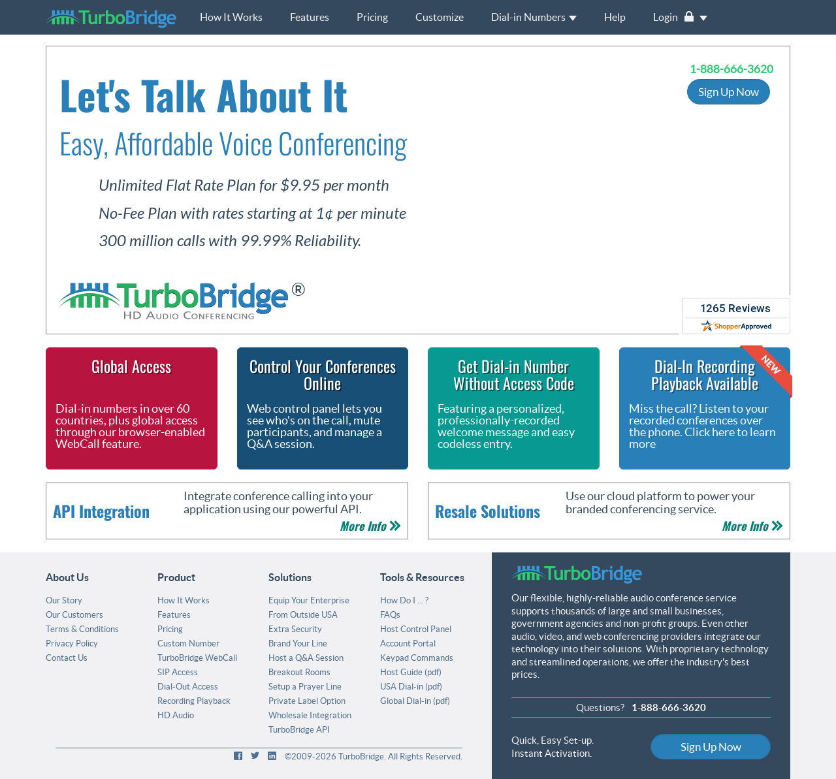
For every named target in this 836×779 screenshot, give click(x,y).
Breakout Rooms (299, 672)
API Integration (101, 510)
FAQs (390, 615)
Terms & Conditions (82, 629)
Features (309, 17)
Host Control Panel (415, 629)
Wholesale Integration (309, 715)
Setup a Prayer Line (305, 687)
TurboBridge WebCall (197, 658)
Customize (439, 17)
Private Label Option (307, 701)
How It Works (231, 17)
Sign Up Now (728, 92)
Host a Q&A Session (306, 658)
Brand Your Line (297, 643)
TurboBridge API (299, 730)
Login (680, 17)
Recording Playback (194, 701)
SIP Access (177, 672)
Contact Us (67, 658)
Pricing (372, 17)
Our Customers (74, 615)
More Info (370, 525)
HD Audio (175, 715)
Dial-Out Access (187, 687)
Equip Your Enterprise (308, 600)
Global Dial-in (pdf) (415, 701)
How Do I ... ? (404, 600)
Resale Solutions (487, 510)
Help (615, 17)
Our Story (64, 600)
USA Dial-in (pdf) (411, 687)
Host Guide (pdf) (411, 672)
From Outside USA (303, 615)
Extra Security (295, 629)
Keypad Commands (416, 658)
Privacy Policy (72, 643)
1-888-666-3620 (731, 69)
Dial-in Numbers (534, 17)
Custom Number (188, 643)
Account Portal (408, 643)
